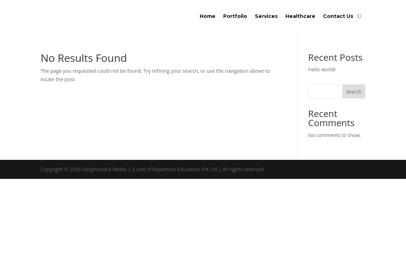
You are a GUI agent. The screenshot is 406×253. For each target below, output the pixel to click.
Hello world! (322, 69)
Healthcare (300, 16)
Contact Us (338, 16)
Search (353, 91)
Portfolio (235, 16)
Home (207, 16)
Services (266, 16)
